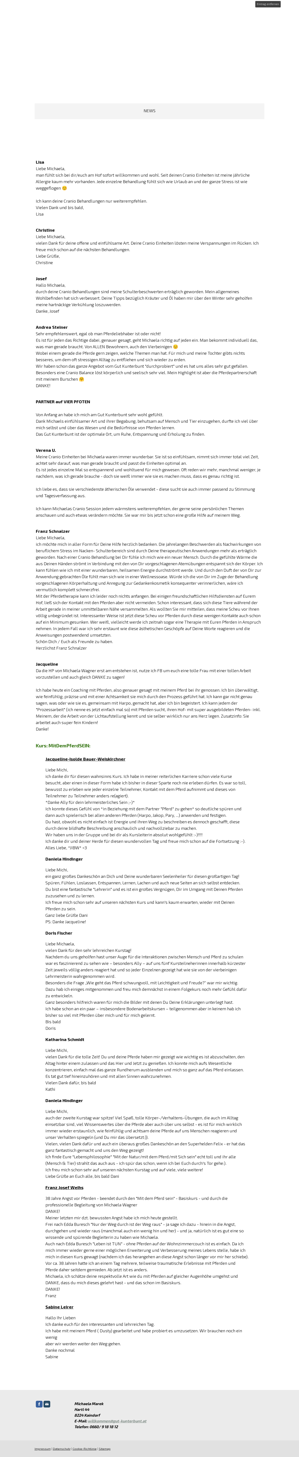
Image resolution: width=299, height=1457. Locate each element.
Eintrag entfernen (268, 4)
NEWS (149, 110)
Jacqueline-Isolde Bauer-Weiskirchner (85, 759)
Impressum (42, 1449)
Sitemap (104, 1449)
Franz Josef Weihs (64, 1187)
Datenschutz (61, 1449)
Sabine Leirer (59, 1306)
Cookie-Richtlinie (84, 1449)
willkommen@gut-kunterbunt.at (116, 1421)
